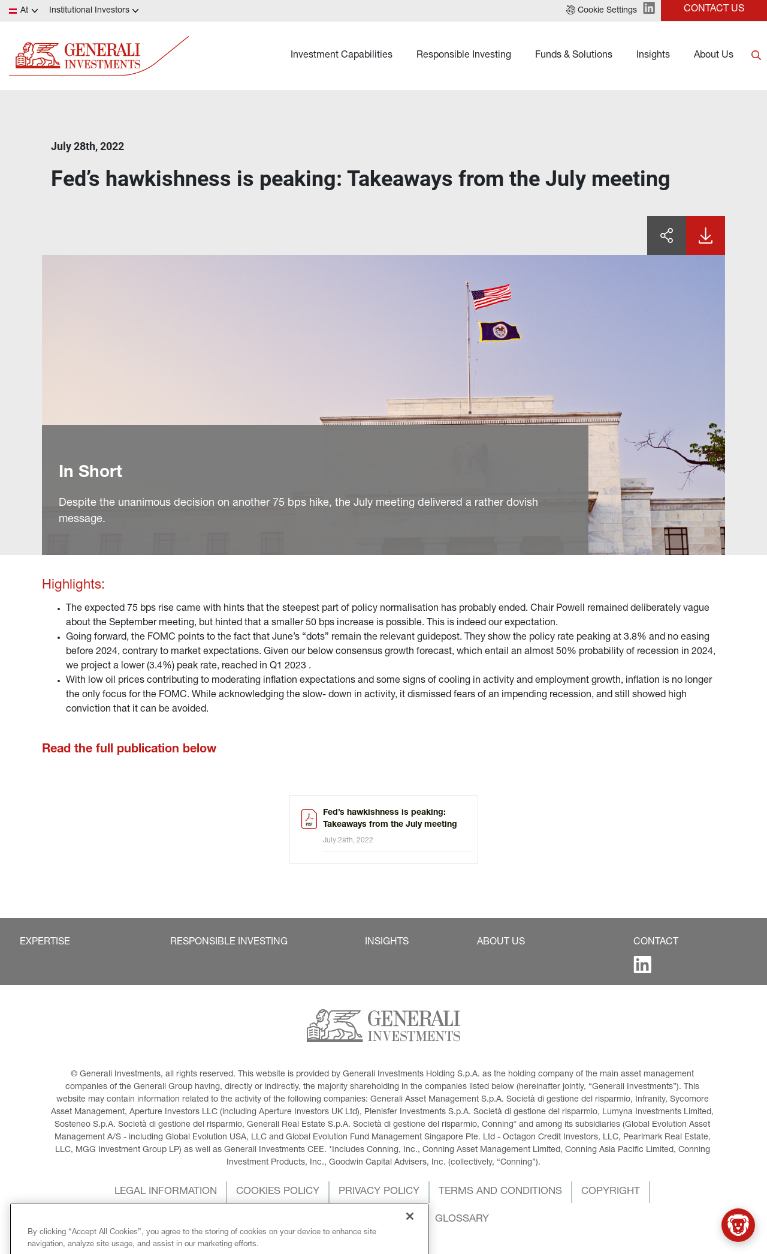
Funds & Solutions (573, 56)
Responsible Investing (463, 56)
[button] (601, 11)
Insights (653, 56)
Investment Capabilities (341, 56)
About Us (713, 56)
